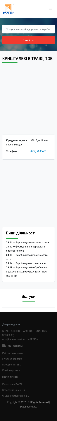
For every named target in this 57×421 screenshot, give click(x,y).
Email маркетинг (11, 370)
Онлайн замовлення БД (15, 395)
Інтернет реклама (12, 358)
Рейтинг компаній (12, 353)
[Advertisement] (28, 102)
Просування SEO (11, 364)
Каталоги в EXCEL (12, 384)
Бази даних (10, 377)
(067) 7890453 (38, 151)
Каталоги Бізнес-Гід (13, 390)
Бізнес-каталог (13, 346)
